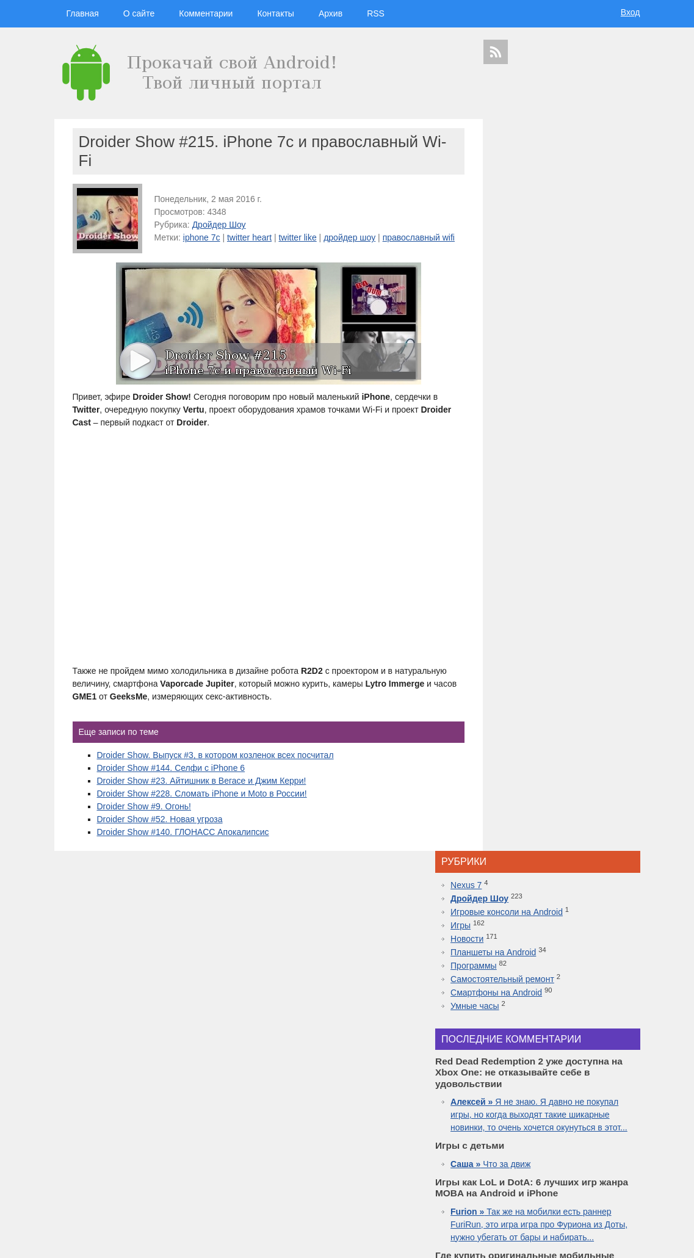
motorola (495, 1127)
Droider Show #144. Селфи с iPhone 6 (171, 781)
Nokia (538, 1127)
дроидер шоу (503, 1116)
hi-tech (564, 1069)
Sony (518, 1127)
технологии (524, 1069)
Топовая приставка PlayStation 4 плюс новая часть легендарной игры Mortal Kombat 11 (560, 921)
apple (590, 1081)
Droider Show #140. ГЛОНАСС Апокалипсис (183, 845)
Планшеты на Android (539, 220)
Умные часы (521, 273)
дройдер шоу (349, 237)
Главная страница (103, 1240)
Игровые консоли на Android (553, 179)
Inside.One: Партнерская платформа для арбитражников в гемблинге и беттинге (563, 793)
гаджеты (608, 1049)
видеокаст (557, 1081)
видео (582, 1105)
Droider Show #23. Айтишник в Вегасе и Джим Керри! (201, 793)
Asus (626, 1105)
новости (597, 1069)
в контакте (590, 1191)
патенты (620, 1191)
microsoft (497, 1105)
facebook (622, 1137)
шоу (541, 1191)
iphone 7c (201, 237)
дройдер (583, 1127)
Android (525, 1105)
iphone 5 (562, 1116)
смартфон (555, 1105)
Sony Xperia (590, 1148)
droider (605, 1105)
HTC (619, 1094)
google (525, 1093)
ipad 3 (597, 1137)
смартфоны (513, 1081)
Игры (507, 193)
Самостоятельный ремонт (549, 246)
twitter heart (249, 237)
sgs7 (606, 1127)
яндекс (561, 1191)
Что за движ (537, 456)
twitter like (297, 237)
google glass (505, 1148)
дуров (558, 1127)
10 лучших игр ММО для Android (561, 947)
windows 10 (532, 1137)
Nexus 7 (512, 152)
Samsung (557, 1093)
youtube (622, 1180)
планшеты (594, 1094)
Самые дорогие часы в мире (553, 973)
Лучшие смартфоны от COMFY (558, 896)
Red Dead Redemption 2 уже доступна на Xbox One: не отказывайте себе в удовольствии (564, 857)
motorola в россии (598, 1169)
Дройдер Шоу (219, 225)
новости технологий (606, 1116)
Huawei (536, 1116)
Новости (513, 206)
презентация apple (510, 1180)
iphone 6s (556, 1169)
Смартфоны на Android (542, 260)
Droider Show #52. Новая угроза (160, 832)
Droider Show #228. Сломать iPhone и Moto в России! (202, 806)
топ (632, 1169)
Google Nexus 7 (548, 1148)
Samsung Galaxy (509, 1191)
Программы (520, 233)
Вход (630, 12)
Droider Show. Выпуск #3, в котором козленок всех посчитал (215, 768)
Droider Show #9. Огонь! (144, 819)
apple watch (568, 1137)
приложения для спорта (574, 1180)
